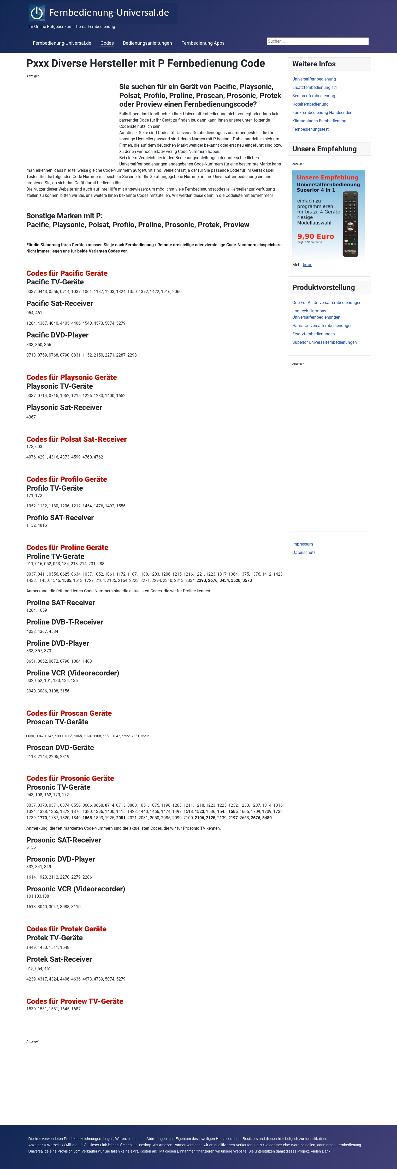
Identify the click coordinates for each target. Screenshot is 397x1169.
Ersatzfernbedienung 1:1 (314, 87)
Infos (307, 264)
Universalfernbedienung (314, 79)
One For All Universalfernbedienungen (327, 302)
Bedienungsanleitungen (147, 43)
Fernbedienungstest (310, 129)
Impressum (302, 544)
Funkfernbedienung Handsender (321, 112)
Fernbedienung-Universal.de (62, 43)
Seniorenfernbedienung (313, 95)
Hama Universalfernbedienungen (322, 325)
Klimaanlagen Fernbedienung (319, 120)
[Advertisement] (73, 121)
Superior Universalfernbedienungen (324, 342)
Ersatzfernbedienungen (313, 333)
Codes (107, 43)
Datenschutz (304, 552)
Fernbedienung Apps (202, 43)
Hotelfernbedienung (310, 104)
